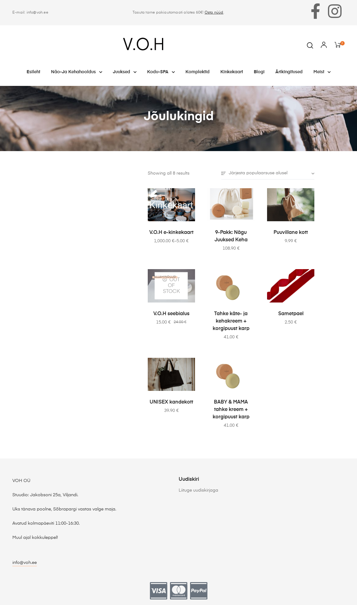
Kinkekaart (231, 72)
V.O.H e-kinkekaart (171, 232)
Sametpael (291, 313)
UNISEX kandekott (171, 402)
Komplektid (197, 72)
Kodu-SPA (161, 72)
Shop (162, 129)
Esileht (33, 72)
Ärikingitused (289, 72)
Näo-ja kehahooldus (76, 72)
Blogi (259, 72)
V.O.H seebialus (171, 313)
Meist (321, 72)
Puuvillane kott (291, 232)
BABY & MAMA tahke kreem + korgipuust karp (231, 410)
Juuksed (124, 72)
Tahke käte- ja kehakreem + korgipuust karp (231, 321)
